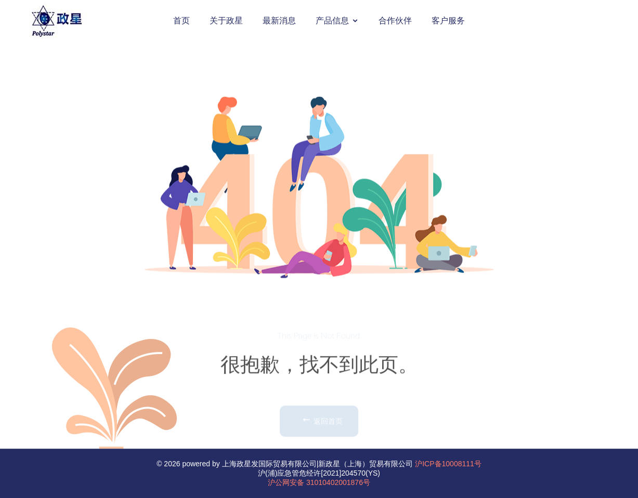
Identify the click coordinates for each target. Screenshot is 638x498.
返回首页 (322, 437)
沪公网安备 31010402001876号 (319, 482)
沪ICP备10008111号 (448, 464)
